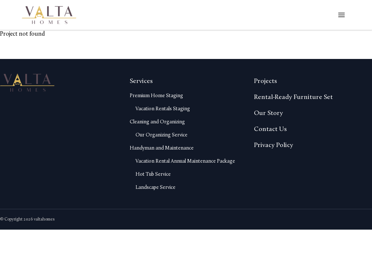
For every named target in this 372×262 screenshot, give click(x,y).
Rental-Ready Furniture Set (293, 97)
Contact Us (270, 129)
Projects (265, 81)
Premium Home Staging (156, 96)
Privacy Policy (273, 145)
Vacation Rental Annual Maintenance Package (185, 161)
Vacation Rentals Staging (163, 109)
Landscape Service (155, 187)
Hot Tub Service (153, 174)
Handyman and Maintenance (162, 148)
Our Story (268, 113)
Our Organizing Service (161, 135)
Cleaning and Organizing (157, 122)
